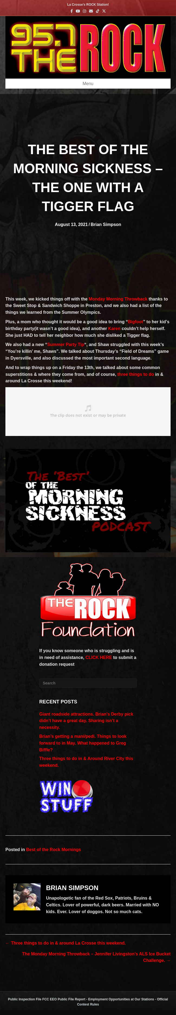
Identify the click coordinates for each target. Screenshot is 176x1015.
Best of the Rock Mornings (53, 849)
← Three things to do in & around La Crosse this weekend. (65, 943)
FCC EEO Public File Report (63, 999)
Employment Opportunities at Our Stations (121, 999)
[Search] (88, 683)
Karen (114, 328)
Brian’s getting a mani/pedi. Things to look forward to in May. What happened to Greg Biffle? (82, 743)
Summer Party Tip (65, 344)
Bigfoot (135, 321)
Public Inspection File (24, 999)
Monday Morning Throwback (118, 299)
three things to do (135, 374)
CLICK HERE (99, 657)
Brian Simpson (106, 224)
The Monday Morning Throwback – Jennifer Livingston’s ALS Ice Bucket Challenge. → (96, 957)
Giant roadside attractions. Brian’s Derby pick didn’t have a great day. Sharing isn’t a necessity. (86, 721)
